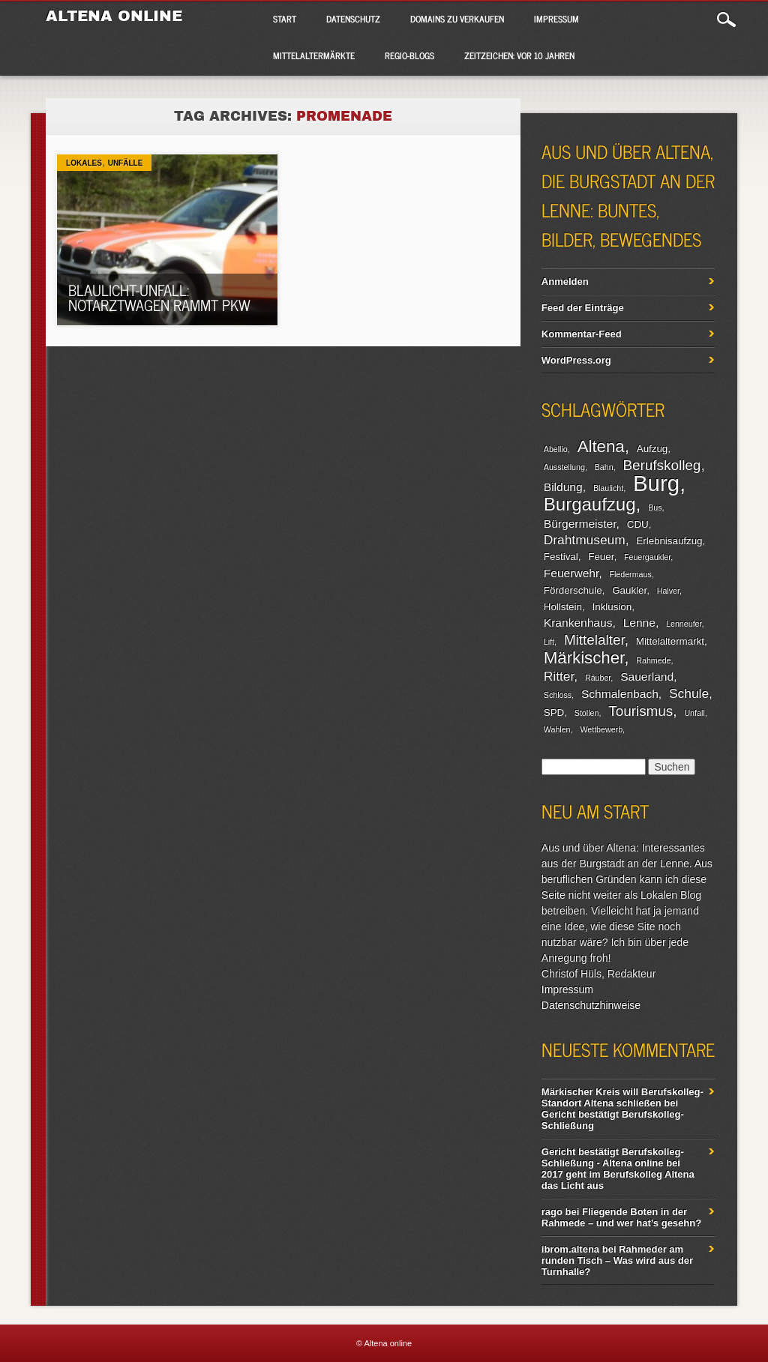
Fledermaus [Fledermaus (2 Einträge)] (630, 574)
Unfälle (125, 163)
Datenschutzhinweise (591, 1005)
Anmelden (565, 281)
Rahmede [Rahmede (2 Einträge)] (653, 660)
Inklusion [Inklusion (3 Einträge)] (612, 606)
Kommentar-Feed (582, 334)
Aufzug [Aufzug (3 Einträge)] (652, 448)
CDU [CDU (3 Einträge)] (638, 524)
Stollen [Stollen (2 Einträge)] (586, 712)
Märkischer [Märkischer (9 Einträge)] (584, 657)
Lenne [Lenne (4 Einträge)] (639, 622)
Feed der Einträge (583, 307)
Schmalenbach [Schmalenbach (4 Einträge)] (619, 693)
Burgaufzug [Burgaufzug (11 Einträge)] (590, 504)
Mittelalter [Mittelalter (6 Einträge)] (594, 640)
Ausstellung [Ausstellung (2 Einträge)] (564, 466)
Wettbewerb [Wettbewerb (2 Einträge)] (601, 729)
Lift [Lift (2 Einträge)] (549, 641)
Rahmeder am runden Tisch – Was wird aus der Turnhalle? (617, 1260)
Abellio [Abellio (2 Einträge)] (556, 449)
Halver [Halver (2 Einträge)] (668, 590)
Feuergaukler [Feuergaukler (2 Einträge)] (647, 556)
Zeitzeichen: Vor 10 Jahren (519, 55)
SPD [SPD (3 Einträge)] (554, 712)
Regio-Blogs (409, 55)
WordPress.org (576, 360)
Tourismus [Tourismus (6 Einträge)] (640, 711)
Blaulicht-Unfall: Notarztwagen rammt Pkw (159, 297)
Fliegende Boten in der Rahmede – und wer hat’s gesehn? (621, 1217)
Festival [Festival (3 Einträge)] (561, 556)
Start (284, 18)
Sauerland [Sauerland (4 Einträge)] (647, 676)
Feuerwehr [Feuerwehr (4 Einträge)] (571, 573)
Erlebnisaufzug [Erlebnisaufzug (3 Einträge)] (669, 540)
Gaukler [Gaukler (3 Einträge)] (629, 590)
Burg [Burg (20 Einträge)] (656, 483)
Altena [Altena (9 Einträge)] (601, 446)
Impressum (556, 18)
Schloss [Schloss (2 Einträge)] (558, 694)
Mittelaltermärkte (314, 55)
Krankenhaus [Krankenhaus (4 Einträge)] (578, 622)
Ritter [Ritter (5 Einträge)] (559, 676)
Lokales (84, 163)
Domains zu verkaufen (457, 18)
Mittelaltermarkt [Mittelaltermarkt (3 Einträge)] (670, 641)
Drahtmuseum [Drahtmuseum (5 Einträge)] (585, 539)
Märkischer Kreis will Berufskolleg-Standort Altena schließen (623, 1097)
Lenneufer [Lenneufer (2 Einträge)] (683, 623)
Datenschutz (353, 18)
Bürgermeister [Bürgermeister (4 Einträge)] (580, 523)
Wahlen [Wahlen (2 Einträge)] (557, 729)
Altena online (114, 15)
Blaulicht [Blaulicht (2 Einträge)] (608, 487)
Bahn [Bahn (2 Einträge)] (604, 466)
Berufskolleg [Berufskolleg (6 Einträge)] (662, 465)
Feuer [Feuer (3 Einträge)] (601, 556)
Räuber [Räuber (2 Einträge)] (597, 677)
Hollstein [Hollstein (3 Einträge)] (563, 606)
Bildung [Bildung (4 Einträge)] (563, 486)
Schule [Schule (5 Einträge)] (689, 693)
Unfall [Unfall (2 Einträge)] (694, 712)
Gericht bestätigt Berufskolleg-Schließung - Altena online (613, 1157)
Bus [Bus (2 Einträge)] (655, 507)
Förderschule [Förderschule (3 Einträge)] (573, 590)
